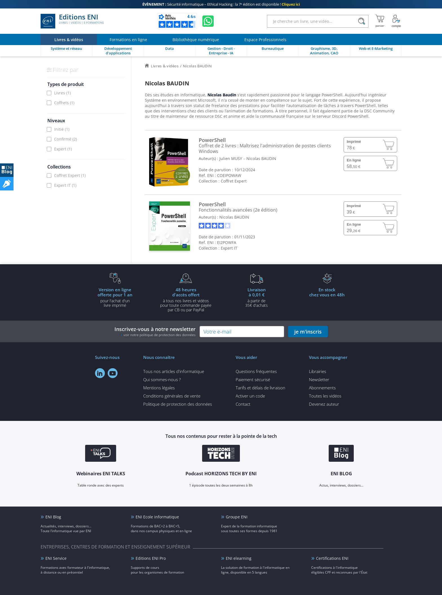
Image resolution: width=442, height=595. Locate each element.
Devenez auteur (324, 404)
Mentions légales (159, 387)
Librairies (317, 371)
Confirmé (65, 139)
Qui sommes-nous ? (162, 379)
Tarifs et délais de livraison (260, 387)
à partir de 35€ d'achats (256, 297)
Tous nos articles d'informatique (173, 371)
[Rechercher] (361, 21)
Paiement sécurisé (253, 379)
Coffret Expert (70, 175)
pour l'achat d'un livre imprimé (115, 297)
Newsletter (319, 379)
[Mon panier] (379, 21)
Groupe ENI (236, 516)
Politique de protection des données (177, 404)
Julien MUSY (230, 158)
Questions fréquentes (256, 371)
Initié (61, 129)
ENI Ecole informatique (157, 516)
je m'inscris (308, 331)
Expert (63, 149)
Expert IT (65, 185)
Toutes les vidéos (325, 396)
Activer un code (250, 396)
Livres (62, 93)
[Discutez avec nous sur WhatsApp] (208, 21)
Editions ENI (72, 21)
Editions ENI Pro (151, 558)
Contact (243, 404)
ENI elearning (238, 558)
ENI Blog (53, 516)
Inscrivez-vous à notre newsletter (155, 331)
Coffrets (64, 102)
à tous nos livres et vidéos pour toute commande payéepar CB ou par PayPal (185, 299)
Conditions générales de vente (171, 396)
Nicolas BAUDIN (261, 158)
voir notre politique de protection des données (159, 334)
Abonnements (322, 387)
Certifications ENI (332, 558)
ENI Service (56, 558)
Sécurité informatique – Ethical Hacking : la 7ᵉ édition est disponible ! (221, 4)
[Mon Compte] (396, 21)
